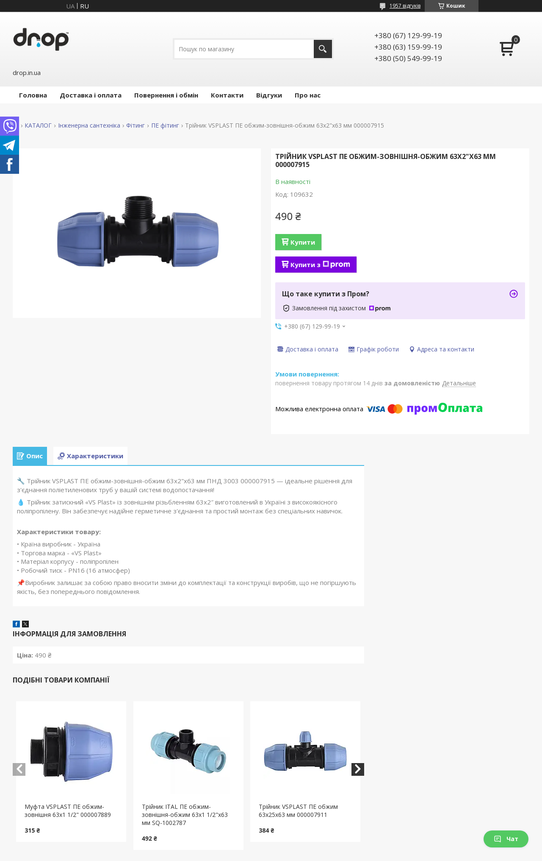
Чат (506, 839)
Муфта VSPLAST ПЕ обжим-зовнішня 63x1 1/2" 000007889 (68, 810)
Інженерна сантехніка (89, 125)
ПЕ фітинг (165, 125)
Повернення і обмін (166, 95)
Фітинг (135, 125)
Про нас (308, 95)
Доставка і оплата (91, 95)
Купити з (320, 264)
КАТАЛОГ (38, 125)
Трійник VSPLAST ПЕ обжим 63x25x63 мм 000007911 (298, 810)
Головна (33, 95)
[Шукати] (323, 49)
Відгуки (269, 95)
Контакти (227, 95)
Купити (302, 242)
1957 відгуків (405, 5)
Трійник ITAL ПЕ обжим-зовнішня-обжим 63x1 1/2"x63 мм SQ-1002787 (185, 814)
